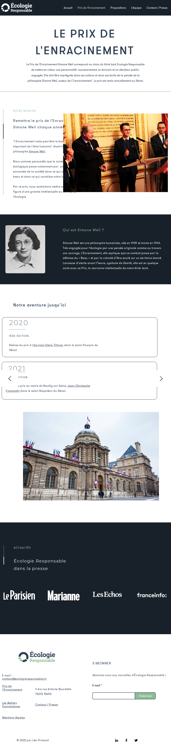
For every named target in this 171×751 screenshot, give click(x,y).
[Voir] (16, 7)
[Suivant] (161, 378)
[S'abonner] (145, 695)
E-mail (96, 685)
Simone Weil (37, 151)
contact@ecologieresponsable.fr (24, 678)
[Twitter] (136, 740)
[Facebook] (126, 740)
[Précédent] (9, 378)
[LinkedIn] (116, 740)
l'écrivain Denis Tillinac (47, 345)
